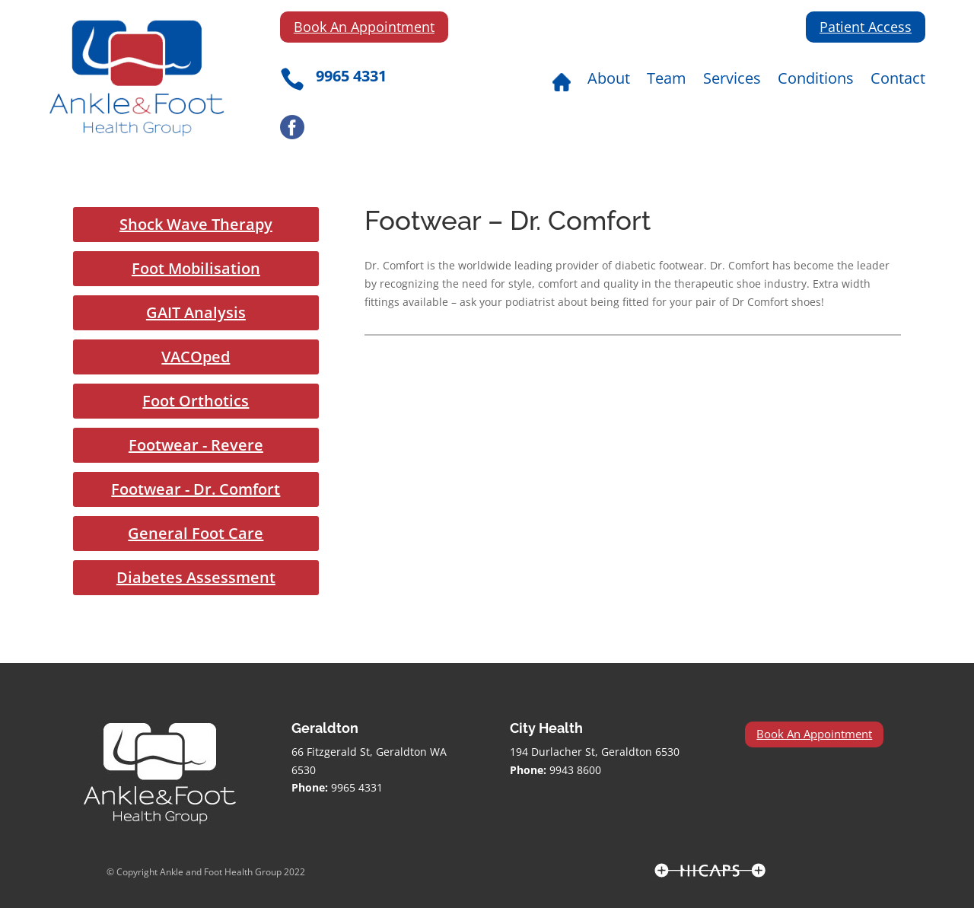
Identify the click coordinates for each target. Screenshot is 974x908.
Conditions (816, 80)
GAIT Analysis (196, 312)
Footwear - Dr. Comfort (195, 489)
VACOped (195, 356)
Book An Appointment (364, 27)
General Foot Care (195, 533)
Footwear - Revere (196, 445)
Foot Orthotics (195, 400)
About (608, 80)
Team (666, 80)
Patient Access (866, 27)
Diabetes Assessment (195, 577)
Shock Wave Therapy (195, 224)
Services (732, 80)
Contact (898, 80)
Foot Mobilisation (196, 268)
